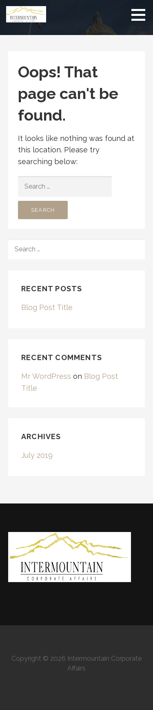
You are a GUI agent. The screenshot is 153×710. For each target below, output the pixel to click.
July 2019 (37, 455)
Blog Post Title (47, 307)
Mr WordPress (46, 376)
